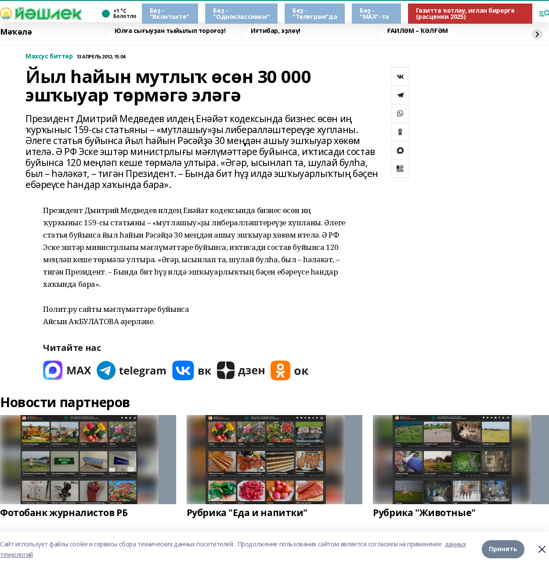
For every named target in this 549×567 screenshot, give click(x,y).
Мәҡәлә (16, 32)
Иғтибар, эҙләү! (275, 31)
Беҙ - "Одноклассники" (241, 13)
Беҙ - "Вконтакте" (169, 13)
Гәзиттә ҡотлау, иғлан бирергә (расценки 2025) (465, 13)
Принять (503, 549)
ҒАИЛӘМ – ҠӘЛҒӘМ (417, 31)
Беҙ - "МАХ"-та (374, 13)
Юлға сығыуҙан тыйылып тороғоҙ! (170, 31)
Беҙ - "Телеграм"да (315, 13)
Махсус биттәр (49, 56)
